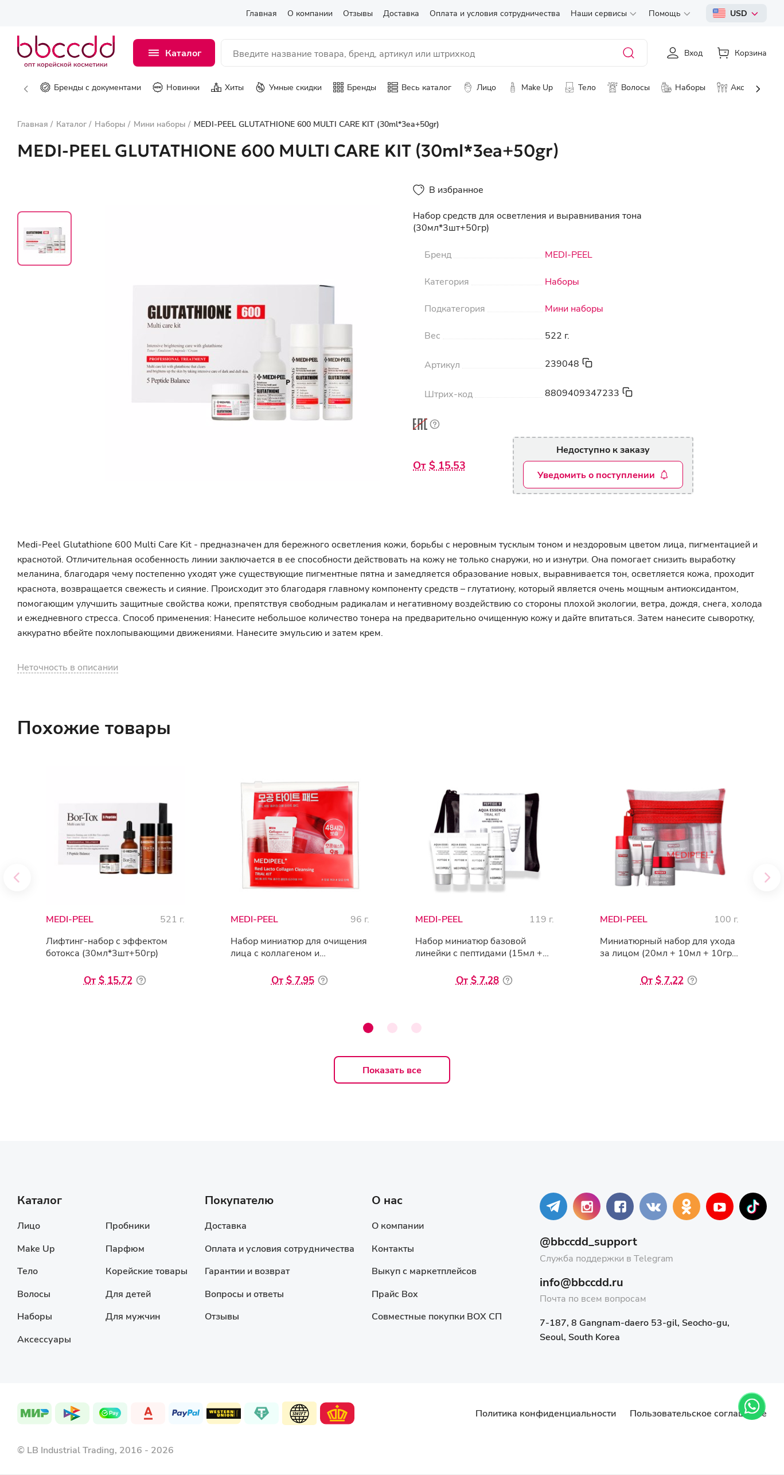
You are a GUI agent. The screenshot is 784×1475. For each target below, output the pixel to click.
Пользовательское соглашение (698, 1413)
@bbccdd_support (588, 1241)
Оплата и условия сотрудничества (279, 1248)
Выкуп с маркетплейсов (424, 1270)
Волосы (33, 1293)
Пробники (128, 1225)
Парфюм (125, 1248)
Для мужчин (133, 1316)
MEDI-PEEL (568, 254)
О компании (398, 1225)
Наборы (562, 281)
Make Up (35, 1248)
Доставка (226, 1225)
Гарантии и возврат (247, 1270)
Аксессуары (44, 1339)
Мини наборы (574, 308)
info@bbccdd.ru (581, 1282)
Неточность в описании (67, 667)
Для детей (128, 1293)
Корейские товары (147, 1270)
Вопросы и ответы (244, 1293)
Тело (27, 1270)
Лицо (28, 1225)
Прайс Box (395, 1293)
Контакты (393, 1248)
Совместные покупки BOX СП (437, 1316)
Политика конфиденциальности (545, 1413)
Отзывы (222, 1316)
